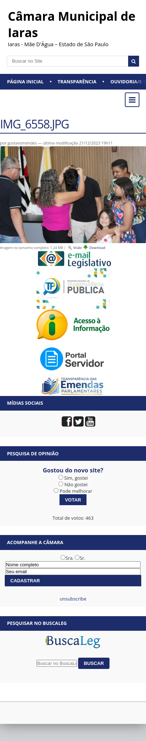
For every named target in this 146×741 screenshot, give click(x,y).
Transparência (77, 81)
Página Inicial (25, 81)
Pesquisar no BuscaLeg (37, 623)
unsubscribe (72, 598)
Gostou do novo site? (73, 470)
